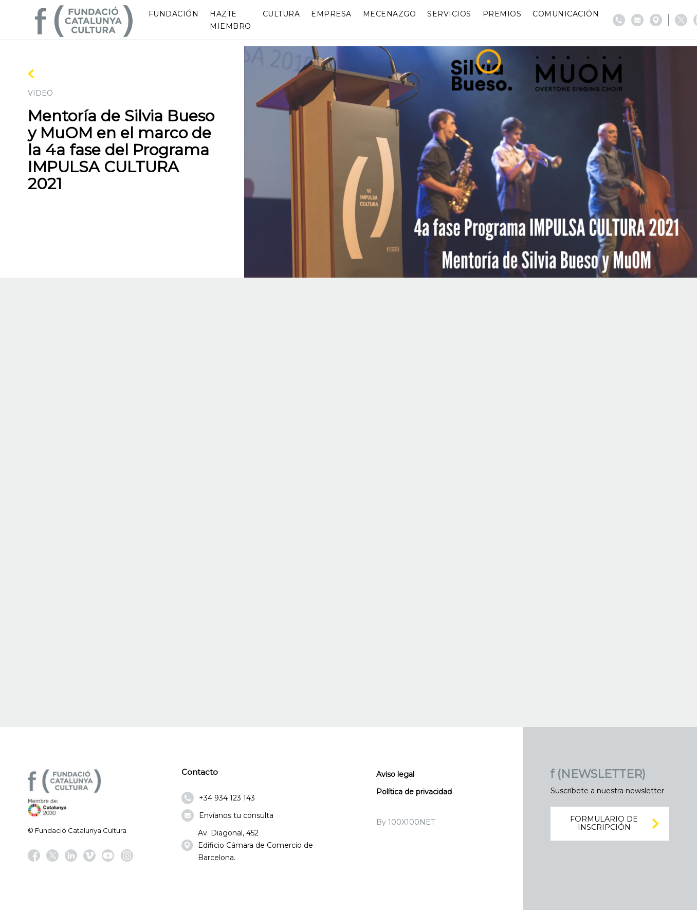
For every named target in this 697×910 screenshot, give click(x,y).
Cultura (281, 14)
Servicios (449, 14)
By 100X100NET (405, 822)
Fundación (174, 14)
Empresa (331, 14)
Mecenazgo (389, 14)
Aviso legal (395, 774)
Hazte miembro (230, 20)
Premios (502, 14)
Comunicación (566, 14)
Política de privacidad (414, 791)
